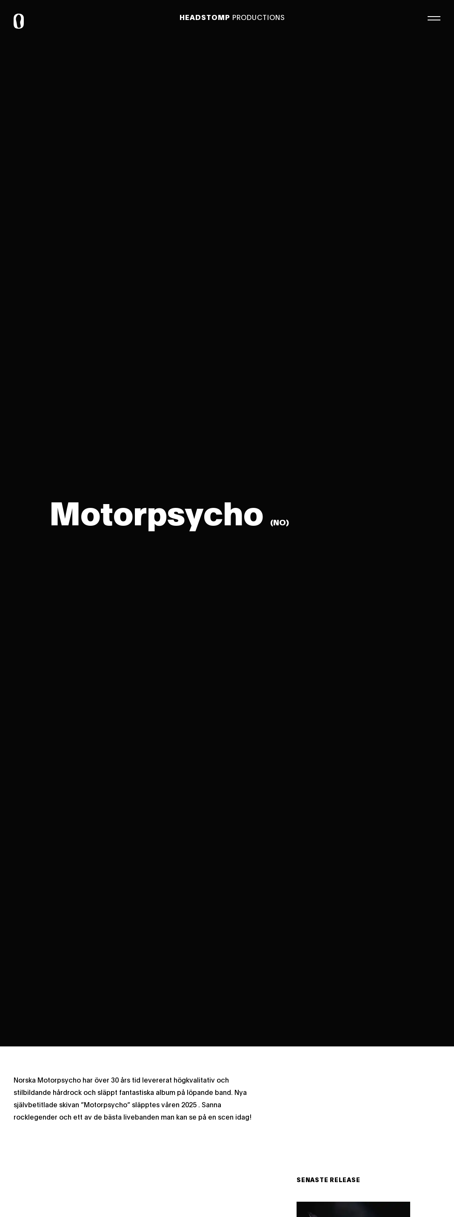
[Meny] (434, 17)
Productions (232, 16)
